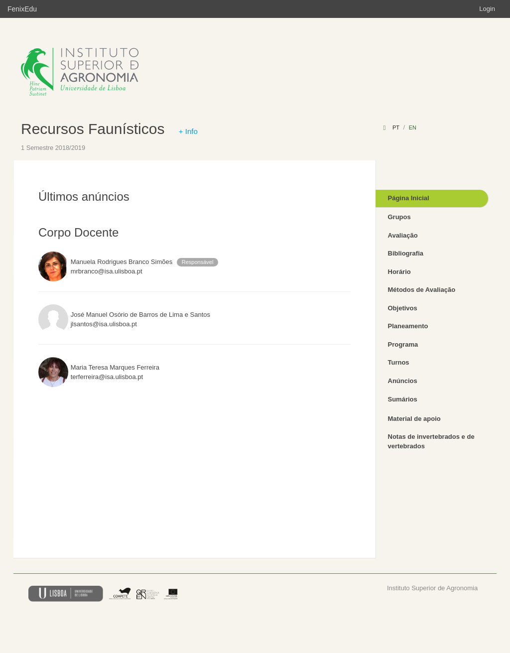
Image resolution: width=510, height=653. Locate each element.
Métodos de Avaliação (422, 289)
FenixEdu (22, 9)
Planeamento (408, 326)
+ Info (188, 131)
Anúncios (402, 381)
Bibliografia (406, 253)
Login (487, 8)
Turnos (398, 362)
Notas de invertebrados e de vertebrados (431, 441)
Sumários (402, 399)
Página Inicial (408, 198)
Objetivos (402, 308)
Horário (399, 271)
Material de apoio (414, 418)
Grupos (399, 217)
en (412, 128)
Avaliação (403, 235)
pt (395, 128)
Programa (403, 344)
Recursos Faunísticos (92, 129)
